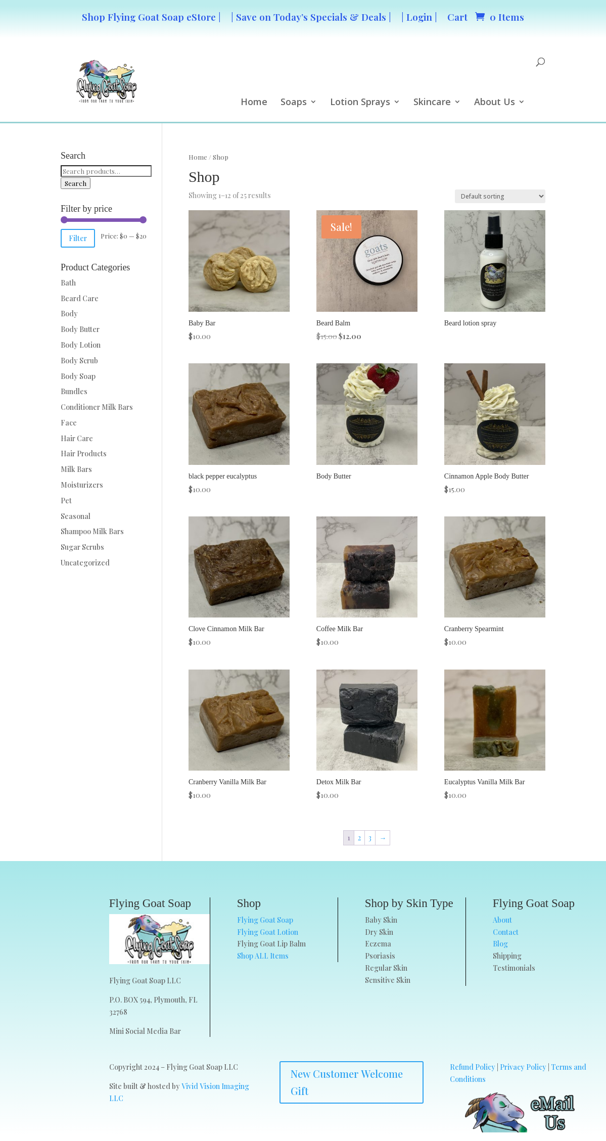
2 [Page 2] (359, 837)
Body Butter (80, 329)
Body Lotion (81, 345)
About (502, 920)
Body (69, 313)
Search (75, 183)
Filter (78, 238)
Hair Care (77, 438)
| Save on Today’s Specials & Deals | (311, 16)
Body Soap (78, 376)
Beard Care (80, 298)
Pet (66, 500)
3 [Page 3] (369, 837)
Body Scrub (79, 360)
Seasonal (75, 516)
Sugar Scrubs (82, 547)
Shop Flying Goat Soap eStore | (151, 16)
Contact (506, 932)
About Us (494, 103)
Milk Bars (76, 469)
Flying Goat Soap (265, 920)
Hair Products (84, 453)
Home (254, 103)
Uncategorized (85, 562)
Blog (500, 943)
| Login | (419, 16)
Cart (457, 16)
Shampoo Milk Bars (92, 531)
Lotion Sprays (360, 103)
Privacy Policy (523, 1067)
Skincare (432, 103)
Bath (68, 283)
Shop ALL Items (263, 956)
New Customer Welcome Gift (347, 1082)
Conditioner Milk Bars (97, 407)
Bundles (74, 391)
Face (69, 422)
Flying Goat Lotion (267, 932)
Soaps (294, 103)
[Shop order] (500, 196)
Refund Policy (472, 1067)
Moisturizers (82, 485)
